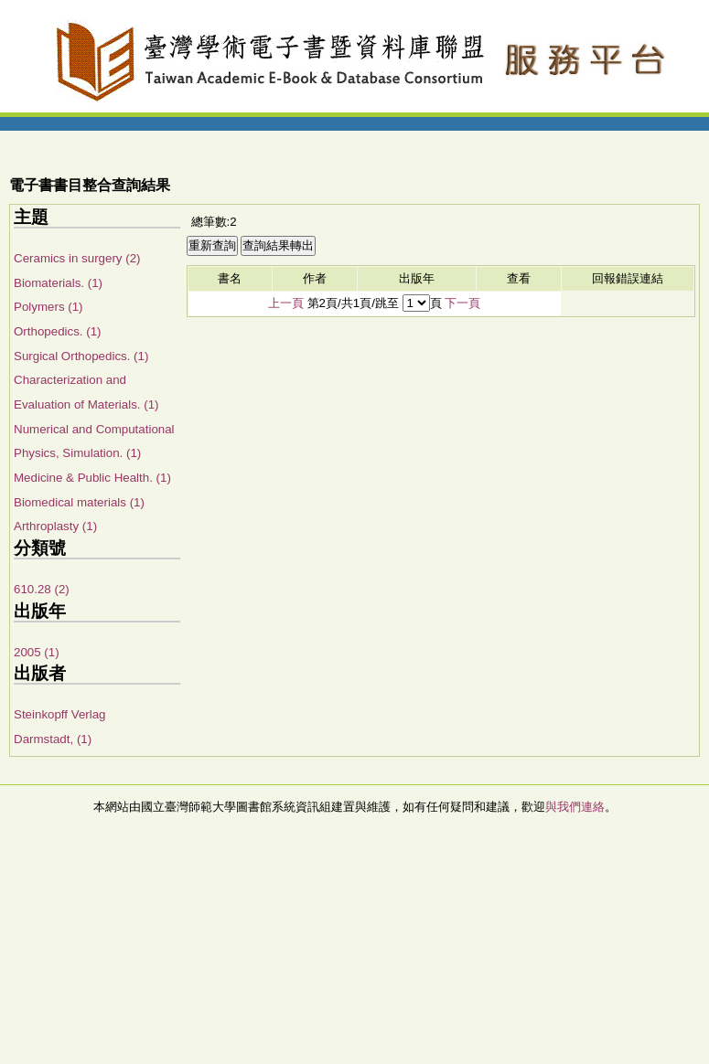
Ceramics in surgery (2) (77, 258)
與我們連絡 (575, 807)
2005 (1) (36, 652)
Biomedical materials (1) (79, 502)
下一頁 (462, 303)
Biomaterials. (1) (58, 283)
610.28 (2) (42, 589)
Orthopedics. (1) (58, 331)
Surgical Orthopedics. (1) (81, 356)
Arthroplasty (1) (55, 526)
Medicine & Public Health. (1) (92, 477)
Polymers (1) (48, 307)
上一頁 (286, 303)
